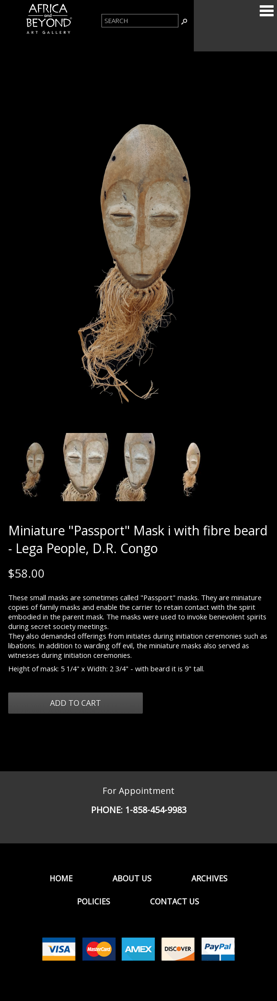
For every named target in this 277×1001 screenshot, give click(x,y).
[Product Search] (139, 20)
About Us (132, 878)
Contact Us (174, 901)
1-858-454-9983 (156, 810)
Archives (209, 878)
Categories (266, 10)
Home (61, 878)
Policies (93, 901)
